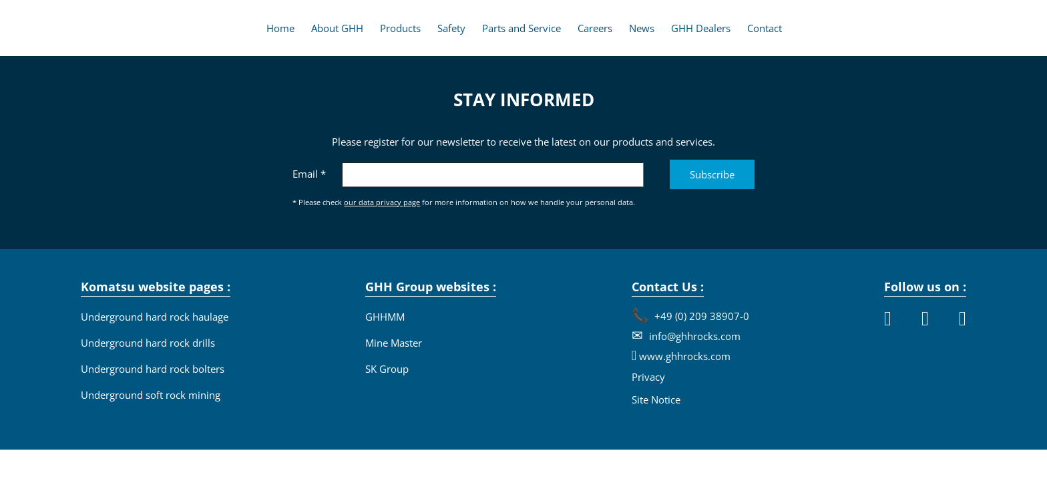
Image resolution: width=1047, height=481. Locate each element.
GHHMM (385, 316)
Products (400, 28)
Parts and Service (521, 28)
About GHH (337, 28)
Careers (595, 28)
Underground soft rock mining (150, 395)
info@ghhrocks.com (693, 336)
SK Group (387, 368)
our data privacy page (382, 202)
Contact (764, 28)
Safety (451, 28)
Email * (309, 173)
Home (280, 28)
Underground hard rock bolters (152, 368)
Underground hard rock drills (148, 342)
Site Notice (656, 399)
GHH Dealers (700, 28)
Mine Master (393, 342)
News (641, 28)
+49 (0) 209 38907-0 (700, 316)
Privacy (648, 376)
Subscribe (712, 174)
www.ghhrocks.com (683, 356)
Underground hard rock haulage (154, 316)
